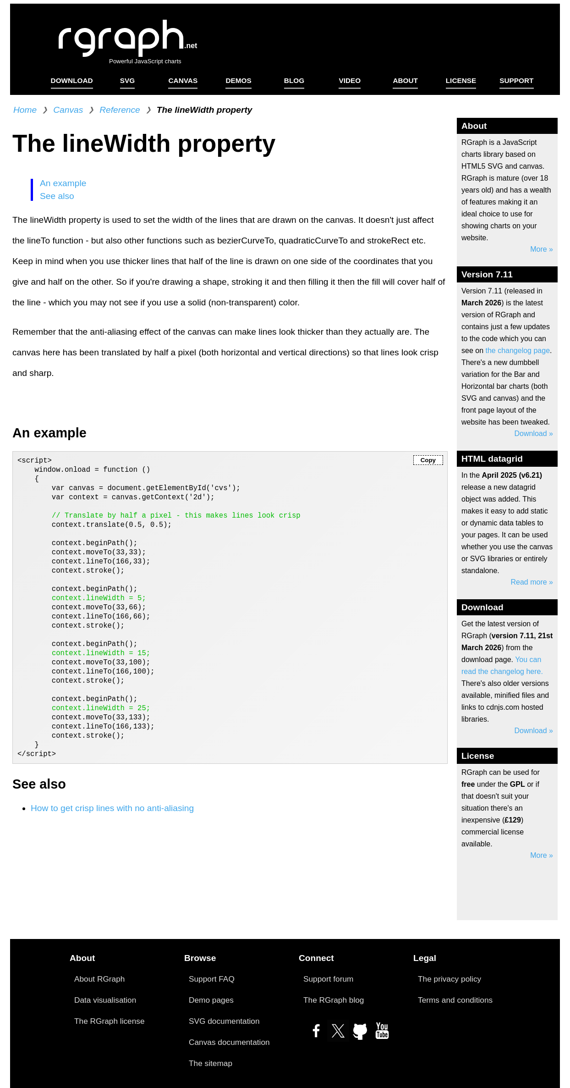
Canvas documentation (229, 1042)
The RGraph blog (333, 1000)
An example (63, 183)
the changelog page (517, 350)
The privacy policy (449, 978)
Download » (534, 433)
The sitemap (210, 1063)
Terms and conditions (455, 1000)
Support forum (328, 978)
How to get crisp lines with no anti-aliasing (112, 808)
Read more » (532, 582)
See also (57, 196)
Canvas (68, 110)
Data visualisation (105, 1000)
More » (541, 249)
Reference (119, 110)
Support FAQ (212, 978)
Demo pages (211, 1000)
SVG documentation (224, 1021)
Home (25, 110)
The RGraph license (109, 1021)
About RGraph (99, 978)
